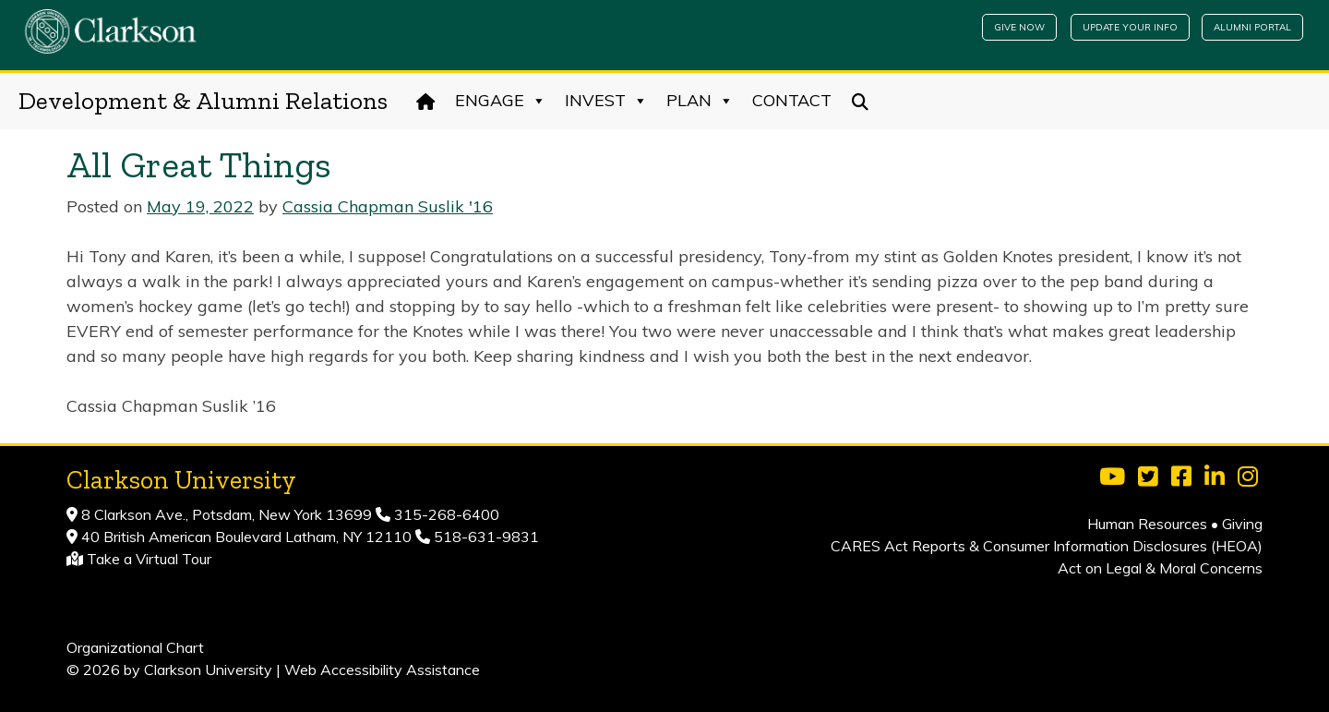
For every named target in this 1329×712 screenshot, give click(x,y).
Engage (500, 100)
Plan (700, 100)
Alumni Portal (1252, 27)
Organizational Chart (135, 647)
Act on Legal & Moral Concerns (1160, 568)
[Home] (426, 100)
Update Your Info (1130, 27)
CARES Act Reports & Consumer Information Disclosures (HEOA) (1047, 546)
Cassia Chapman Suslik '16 (387, 206)
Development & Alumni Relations (203, 100)
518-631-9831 (484, 536)
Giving (1242, 523)
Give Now (1019, 27)
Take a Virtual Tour (149, 558)
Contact (792, 100)
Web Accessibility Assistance (382, 669)
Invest (606, 100)
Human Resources (1147, 523)
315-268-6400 (444, 514)
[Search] (860, 100)
